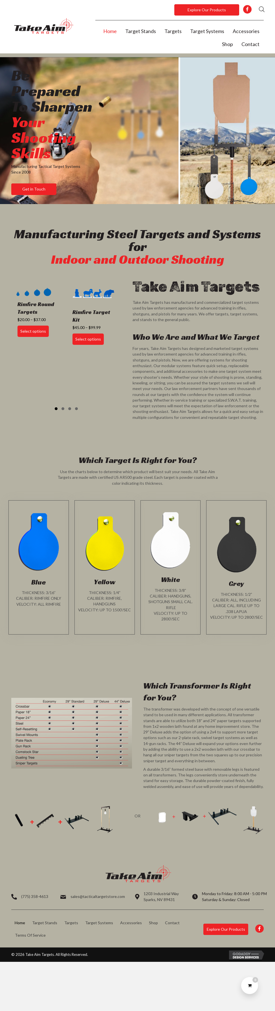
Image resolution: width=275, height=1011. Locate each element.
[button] (206, 10)
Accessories (131, 922)
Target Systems (99, 922)
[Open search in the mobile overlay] (262, 9)
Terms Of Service (30, 935)
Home (20, 922)
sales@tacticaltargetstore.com (98, 896)
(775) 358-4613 (34, 896)
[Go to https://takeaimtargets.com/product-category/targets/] (39, 567)
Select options (33, 331)
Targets (71, 922)
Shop (153, 922)
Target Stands (44, 922)
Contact (172, 922)
